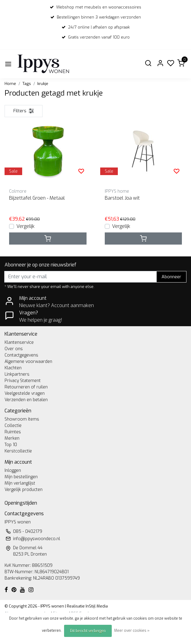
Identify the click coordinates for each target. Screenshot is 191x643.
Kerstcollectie (18, 451)
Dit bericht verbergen (88, 630)
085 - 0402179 (27, 531)
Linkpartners (17, 374)
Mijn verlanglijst (20, 483)
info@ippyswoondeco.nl (36, 539)
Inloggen (13, 470)
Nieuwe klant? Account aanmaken (56, 305)
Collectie (13, 425)
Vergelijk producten (24, 489)
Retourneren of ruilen (26, 387)
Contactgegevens (21, 355)
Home (10, 83)
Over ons (14, 349)
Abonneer (171, 277)
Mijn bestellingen (21, 477)
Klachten (13, 368)
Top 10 (11, 445)
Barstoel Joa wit (122, 198)
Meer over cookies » (131, 630)
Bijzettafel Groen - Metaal (37, 198)
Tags (26, 83)
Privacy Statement (23, 381)
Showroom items (22, 419)
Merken (12, 438)
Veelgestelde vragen (25, 393)
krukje (42, 83)
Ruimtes (13, 432)
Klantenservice (19, 342)
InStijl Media (96, 606)
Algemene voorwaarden (28, 361)
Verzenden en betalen (26, 400)
